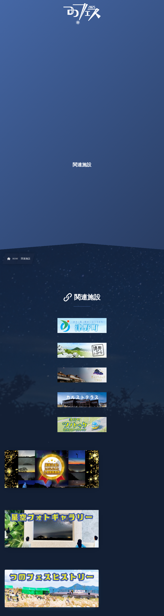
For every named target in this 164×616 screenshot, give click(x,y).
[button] (152, 6)
